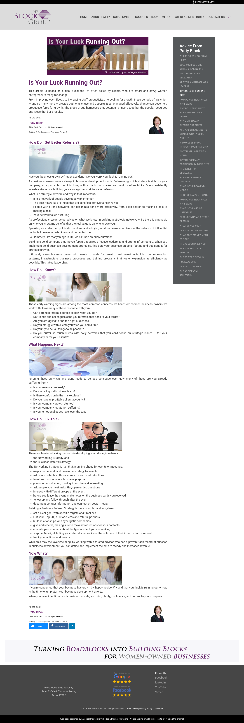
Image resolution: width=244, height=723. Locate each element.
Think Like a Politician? (194, 195)
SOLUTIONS (121, 17)
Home (84, 17)
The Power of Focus (192, 257)
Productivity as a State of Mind (194, 219)
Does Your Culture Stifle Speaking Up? (191, 67)
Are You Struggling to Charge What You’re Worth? (193, 134)
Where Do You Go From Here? (193, 58)
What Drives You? (190, 226)
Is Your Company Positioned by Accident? (194, 162)
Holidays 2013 (188, 262)
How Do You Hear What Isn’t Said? (193, 102)
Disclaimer (158, 708)
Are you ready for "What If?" (191, 250)
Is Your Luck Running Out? (192, 93)
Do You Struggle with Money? (193, 153)
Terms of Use (132, 708)
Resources (140, 17)
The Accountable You (193, 244)
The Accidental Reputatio (189, 273)
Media (166, 17)
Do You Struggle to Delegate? (191, 75)
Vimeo (159, 692)
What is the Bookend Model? (192, 188)
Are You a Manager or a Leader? (194, 84)
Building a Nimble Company (190, 179)
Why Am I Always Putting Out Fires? (191, 123)
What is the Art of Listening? (191, 210)
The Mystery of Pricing (194, 230)
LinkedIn (160, 682)
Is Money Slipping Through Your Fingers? (194, 144)
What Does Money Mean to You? (194, 237)
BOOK (155, 17)
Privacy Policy (145, 708)
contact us (216, 17)
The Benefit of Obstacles (188, 171)
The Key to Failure (191, 266)
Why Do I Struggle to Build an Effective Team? (192, 112)
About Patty (100, 17)
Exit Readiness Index (189, 17)
